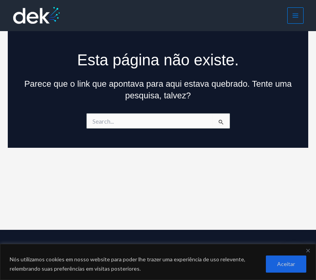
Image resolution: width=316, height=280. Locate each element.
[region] (158, 262)
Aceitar (286, 264)
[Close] (308, 250)
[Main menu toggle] (295, 15)
